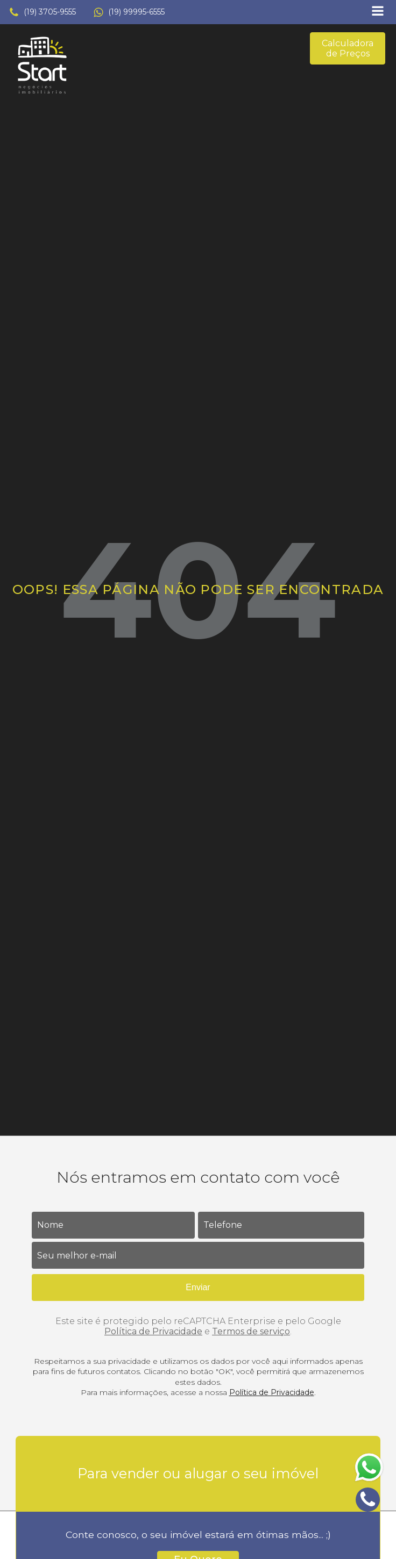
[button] (42, 12)
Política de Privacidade (153, 1331)
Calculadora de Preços (347, 48)
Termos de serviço (251, 1331)
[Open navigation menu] (377, 12)
